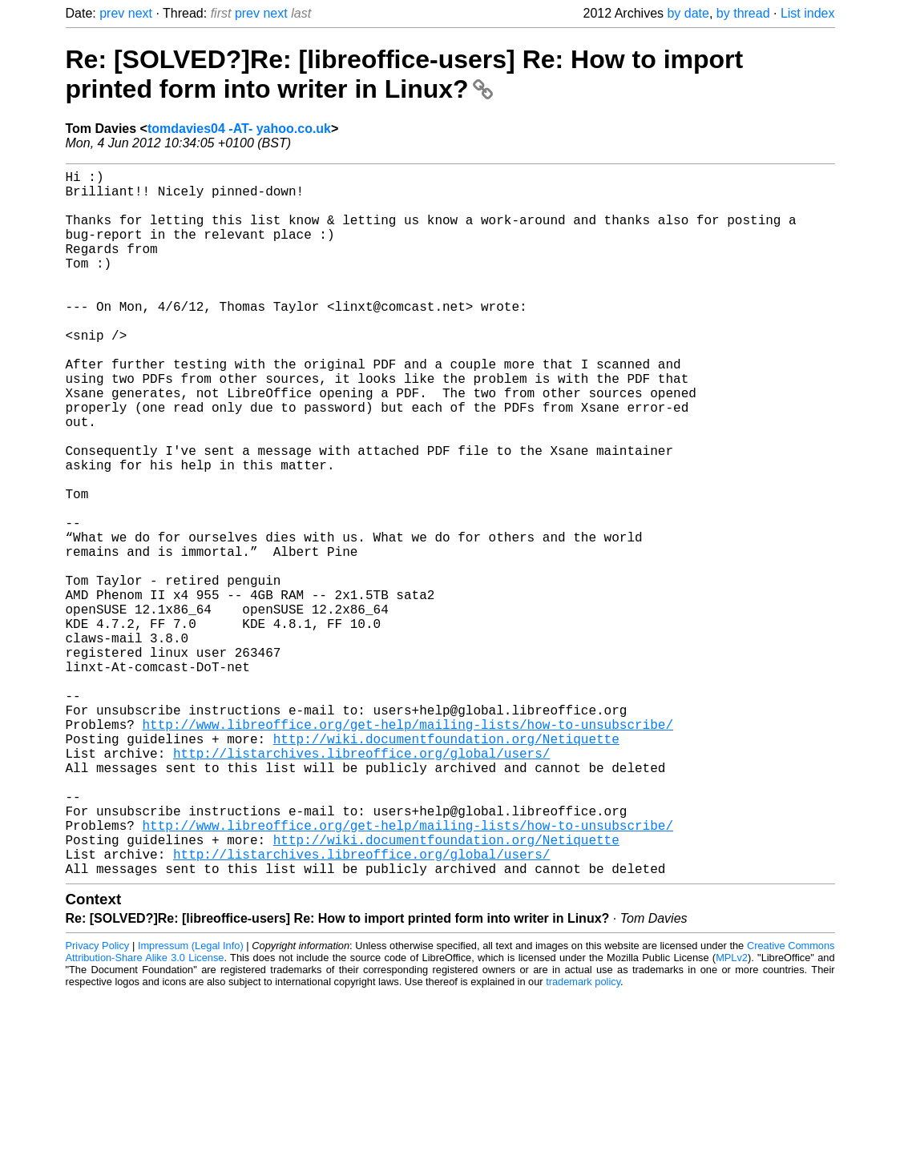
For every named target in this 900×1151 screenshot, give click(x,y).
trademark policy (583, 1139)
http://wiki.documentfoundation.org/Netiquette (446, 866)
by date (687, 13)
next (140, 13)
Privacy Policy (98, 1103)
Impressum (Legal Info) (191, 1103)
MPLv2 (732, 1115)
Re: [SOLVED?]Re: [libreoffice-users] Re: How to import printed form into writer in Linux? (405, 74)
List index (808, 13)
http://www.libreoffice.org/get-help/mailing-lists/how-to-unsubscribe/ (408, 849)
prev (111, 13)
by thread (743, 13)
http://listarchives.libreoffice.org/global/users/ (361, 884)
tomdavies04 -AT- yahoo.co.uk (239, 128)
